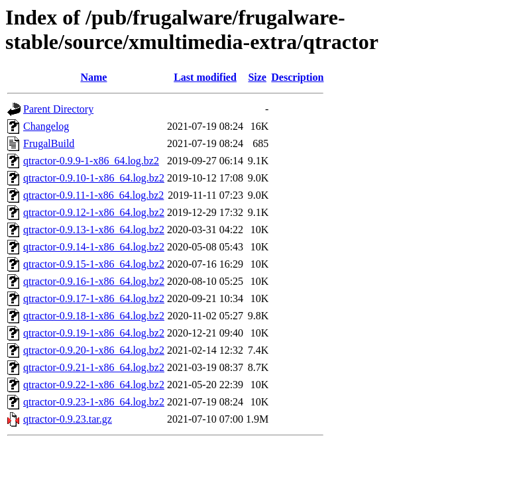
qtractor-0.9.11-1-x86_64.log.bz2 (93, 195)
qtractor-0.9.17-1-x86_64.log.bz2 (93, 298)
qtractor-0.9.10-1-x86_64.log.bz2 (93, 178)
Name (93, 77)
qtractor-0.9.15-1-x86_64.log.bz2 (93, 264)
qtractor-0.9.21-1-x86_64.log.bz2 (93, 367)
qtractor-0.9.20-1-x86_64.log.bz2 (93, 350)
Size (257, 77)
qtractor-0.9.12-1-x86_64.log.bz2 (93, 212)
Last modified (205, 77)
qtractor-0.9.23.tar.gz (67, 419)
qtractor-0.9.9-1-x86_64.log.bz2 (91, 160)
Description (297, 77)
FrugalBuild (48, 143)
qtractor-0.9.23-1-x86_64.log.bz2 (93, 401)
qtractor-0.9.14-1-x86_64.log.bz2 (93, 246)
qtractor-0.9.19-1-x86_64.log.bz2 (93, 333)
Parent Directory (58, 109)
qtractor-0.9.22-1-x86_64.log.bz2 (93, 384)
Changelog (46, 126)
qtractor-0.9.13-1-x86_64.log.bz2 (93, 229)
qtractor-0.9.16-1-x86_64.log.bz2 (93, 281)
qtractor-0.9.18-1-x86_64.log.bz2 (93, 315)
